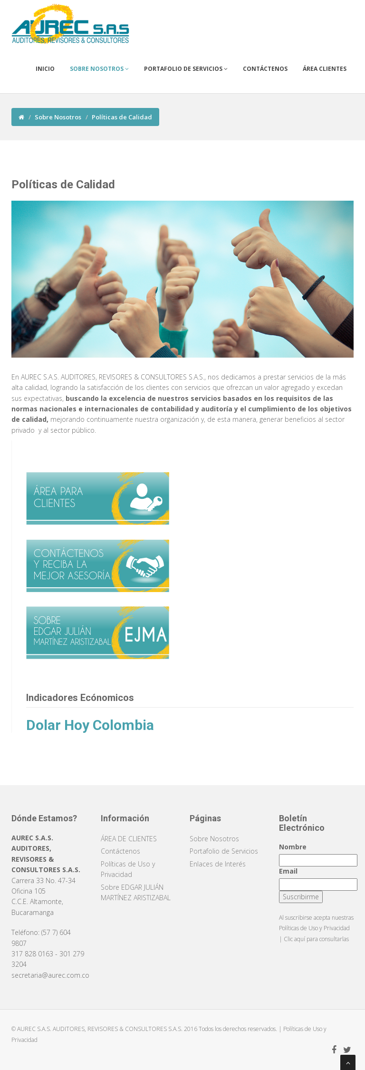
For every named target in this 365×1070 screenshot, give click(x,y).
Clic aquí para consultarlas (316, 939)
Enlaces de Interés (218, 863)
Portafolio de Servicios (186, 69)
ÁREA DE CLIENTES (129, 838)
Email (288, 870)
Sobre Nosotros (99, 69)
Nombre (293, 846)
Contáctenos (265, 69)
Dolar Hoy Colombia (90, 725)
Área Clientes (324, 69)
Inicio (45, 69)
